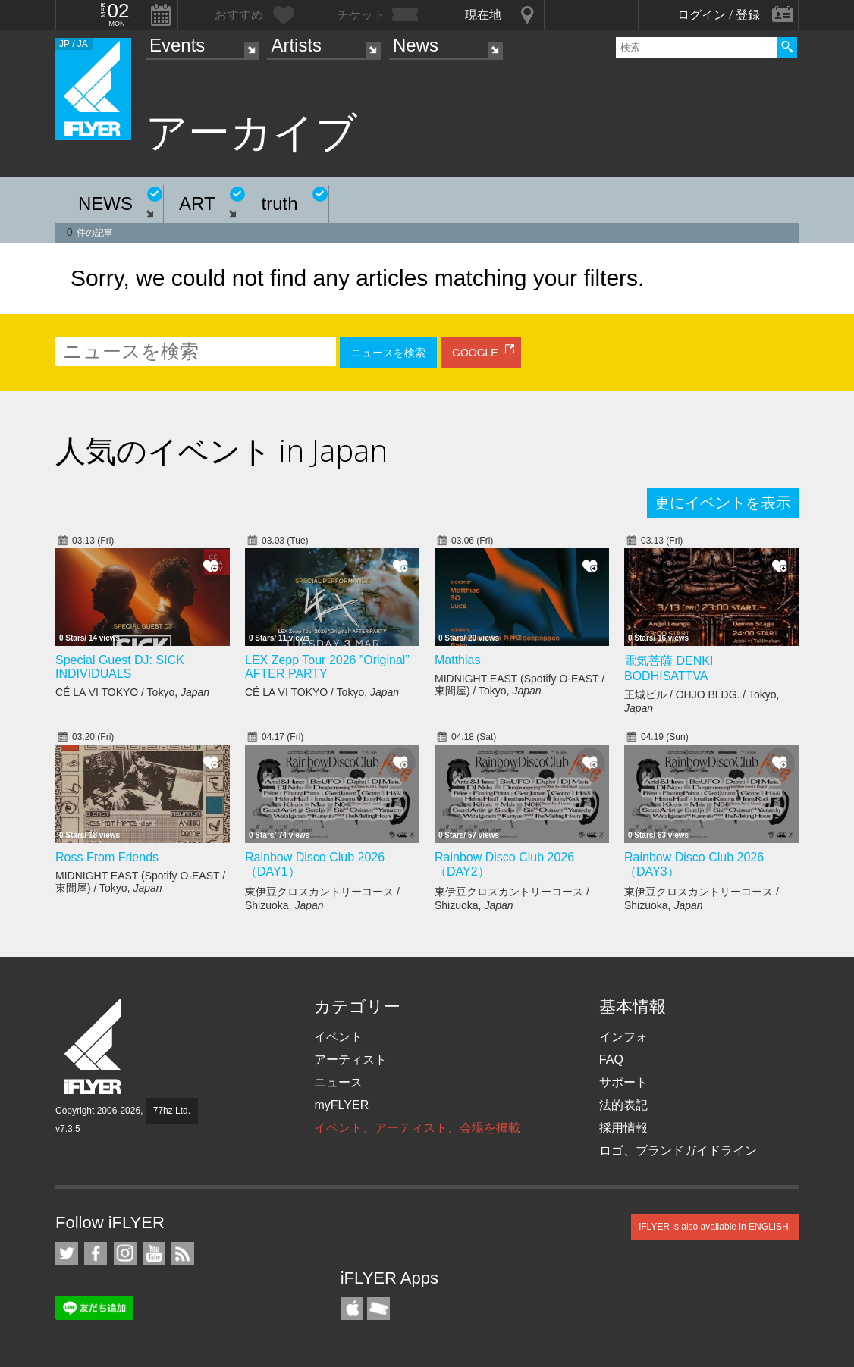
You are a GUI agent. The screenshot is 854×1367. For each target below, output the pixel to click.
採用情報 (623, 1127)
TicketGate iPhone (378, 1308)
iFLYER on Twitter (66, 1253)
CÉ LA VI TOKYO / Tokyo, (132, 692)
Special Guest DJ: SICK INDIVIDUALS (119, 667)
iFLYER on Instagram (125, 1253)
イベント (338, 1036)
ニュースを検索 (388, 352)
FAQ (611, 1059)
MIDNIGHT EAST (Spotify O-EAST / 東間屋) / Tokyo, (519, 685)
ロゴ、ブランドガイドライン (678, 1150)
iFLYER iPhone (352, 1308)
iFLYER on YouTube (154, 1253)
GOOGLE (475, 352)
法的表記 (623, 1105)
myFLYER (341, 1105)
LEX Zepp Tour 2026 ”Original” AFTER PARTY (327, 667)
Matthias (457, 660)
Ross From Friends (107, 857)
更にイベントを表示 (723, 502)
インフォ (623, 1036)
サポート (623, 1082)
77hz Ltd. (171, 1110)
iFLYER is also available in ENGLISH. (715, 1226)
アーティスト (350, 1059)
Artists (296, 45)
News (415, 45)
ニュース (338, 1082)
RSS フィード (182, 1253)
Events (177, 45)
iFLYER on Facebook (95, 1253)
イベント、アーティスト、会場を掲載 (417, 1127)
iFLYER (94, 1046)
